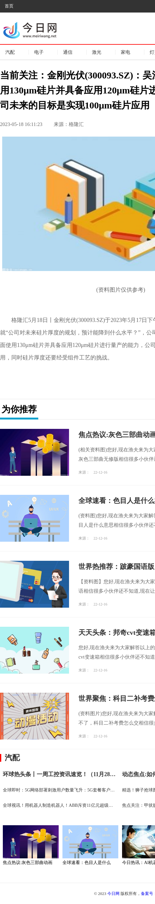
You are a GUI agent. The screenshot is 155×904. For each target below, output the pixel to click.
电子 (39, 52)
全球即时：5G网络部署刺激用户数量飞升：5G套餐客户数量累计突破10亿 (74, 790)
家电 (125, 52)
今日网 (113, 893)
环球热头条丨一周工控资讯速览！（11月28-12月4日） (70, 774)
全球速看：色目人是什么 (86, 862)
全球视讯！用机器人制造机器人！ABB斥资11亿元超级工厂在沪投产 (69, 805)
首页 (9, 6)
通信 (67, 52)
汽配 (10, 52)
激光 (96, 52)
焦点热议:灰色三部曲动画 (27, 862)
